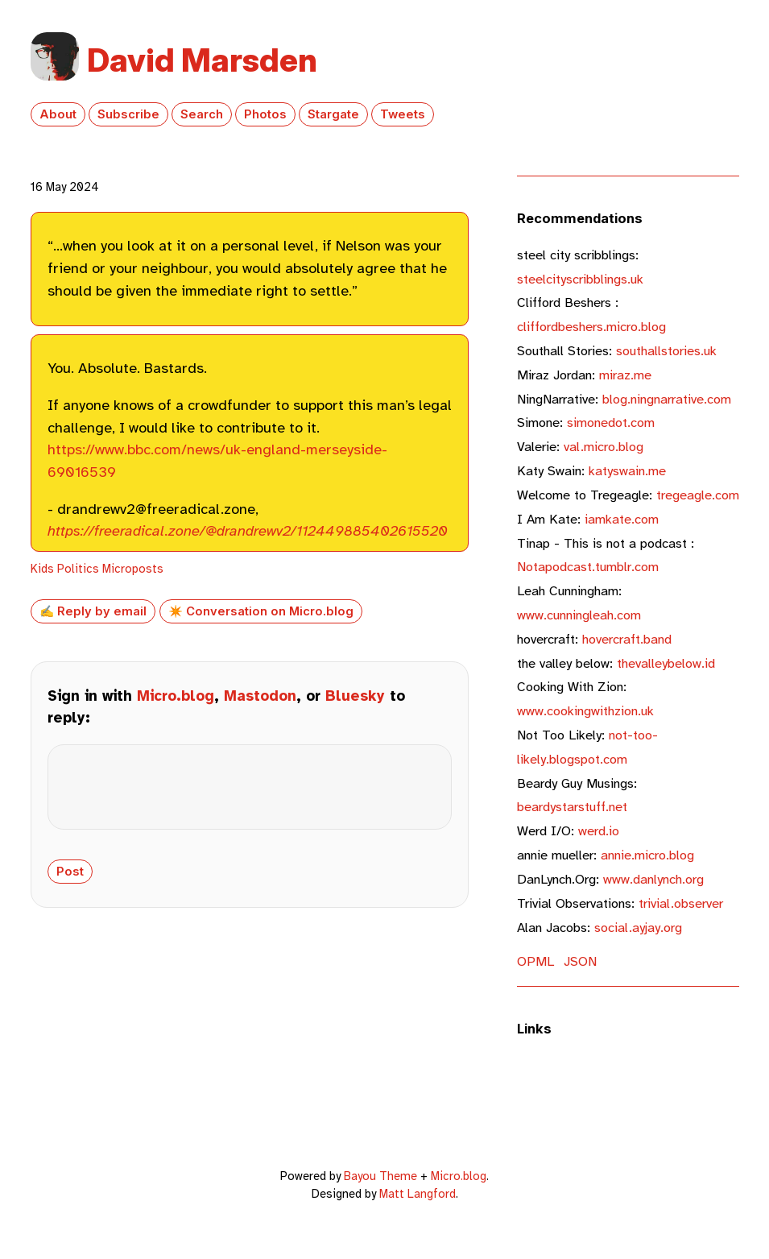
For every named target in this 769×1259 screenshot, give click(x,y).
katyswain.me (591, 470)
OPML (535, 961)
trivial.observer (620, 903)
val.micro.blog (580, 446)
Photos (265, 114)
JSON (580, 961)
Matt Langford (417, 1194)
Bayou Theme (380, 1176)
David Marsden (202, 60)
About (57, 114)
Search (201, 114)
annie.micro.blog (605, 855)
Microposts (132, 568)
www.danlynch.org (610, 879)
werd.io (568, 830)
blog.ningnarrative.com (624, 399)
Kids (42, 568)
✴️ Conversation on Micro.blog (260, 611)
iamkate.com (588, 519)
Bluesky (355, 696)
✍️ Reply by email (93, 611)
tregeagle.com (628, 495)
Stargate (333, 114)
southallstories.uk (617, 350)
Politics (78, 568)
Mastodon (260, 696)
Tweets (402, 114)
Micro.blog (175, 696)
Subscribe (128, 114)
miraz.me (584, 375)
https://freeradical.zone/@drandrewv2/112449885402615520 (248, 531)
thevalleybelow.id (616, 663)
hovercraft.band (594, 639)
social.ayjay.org (599, 927)
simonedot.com (586, 422)
